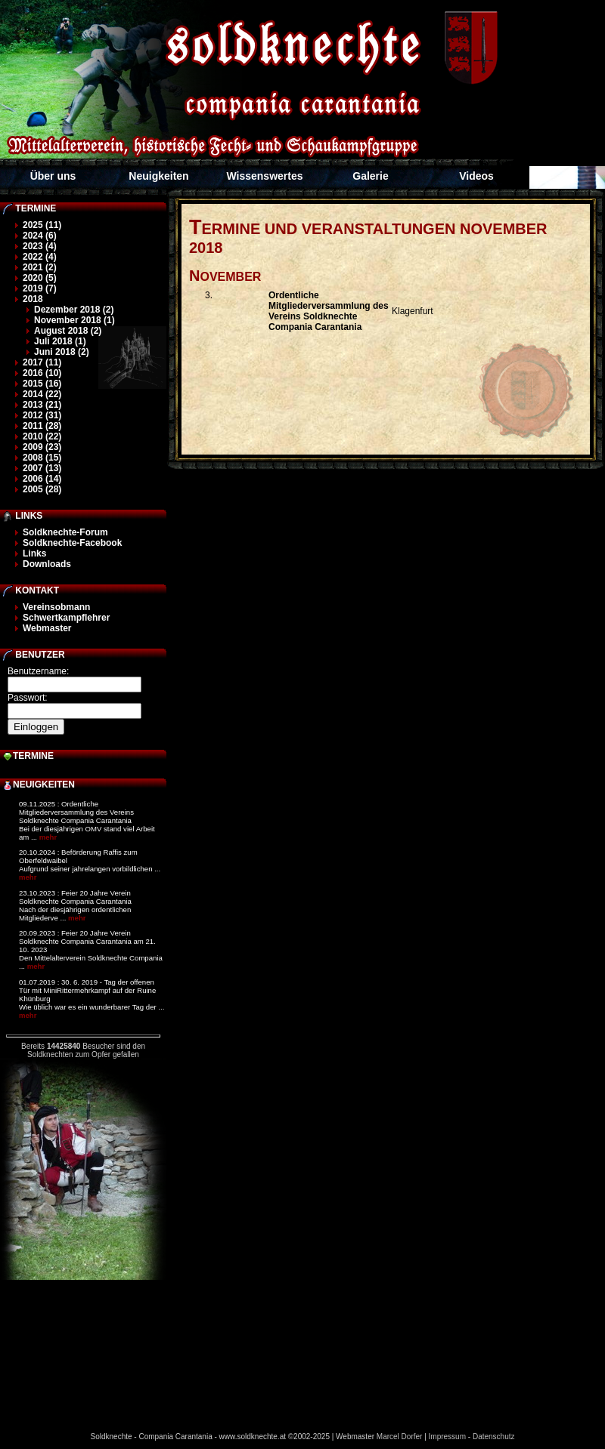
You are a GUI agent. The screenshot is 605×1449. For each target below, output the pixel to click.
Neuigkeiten (158, 176)
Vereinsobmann (56, 607)
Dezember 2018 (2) (73, 309)
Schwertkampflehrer (66, 617)
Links (34, 553)
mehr (48, 837)
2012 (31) (42, 415)
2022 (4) (40, 256)
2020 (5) (40, 278)
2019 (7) (40, 288)
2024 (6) (40, 235)
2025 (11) (42, 225)
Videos (476, 176)
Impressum (447, 1436)
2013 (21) (42, 404)
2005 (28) (42, 489)
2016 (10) (42, 373)
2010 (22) (42, 436)
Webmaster (47, 628)
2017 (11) (42, 362)
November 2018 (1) (74, 320)
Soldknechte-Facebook (72, 543)
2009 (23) (42, 447)
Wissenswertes (264, 176)
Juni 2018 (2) (61, 352)
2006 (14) (42, 478)
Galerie (370, 176)
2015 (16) (42, 383)
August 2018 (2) (67, 330)
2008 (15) (42, 457)
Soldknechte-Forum (65, 532)
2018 (33, 299)
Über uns (53, 176)
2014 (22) (42, 394)
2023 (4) (40, 246)
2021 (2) (40, 267)
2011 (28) (42, 426)
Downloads (47, 564)
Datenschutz (494, 1436)
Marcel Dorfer (400, 1436)
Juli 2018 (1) (60, 341)
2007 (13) (42, 468)
